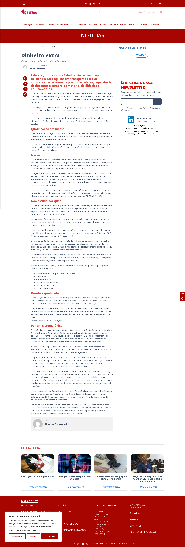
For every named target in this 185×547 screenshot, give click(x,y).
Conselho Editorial (117, 24)
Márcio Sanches (100, 534)
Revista (132, 24)
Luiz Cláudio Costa (102, 531)
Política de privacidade (143, 532)
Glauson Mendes (101, 522)
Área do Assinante (152, 3)
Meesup (134, 519)
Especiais (81, 24)
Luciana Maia (99, 529)
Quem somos (28, 505)
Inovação (39, 24)
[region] (33, 527)
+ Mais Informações (37, 486)
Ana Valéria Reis (100, 516)
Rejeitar (33, 536)
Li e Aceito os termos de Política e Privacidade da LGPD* (142, 109)
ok (157, 101)
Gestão (50, 24)
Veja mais (141, 55)
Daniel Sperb (99, 519)
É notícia (135, 513)
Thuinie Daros (136, 507)
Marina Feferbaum (137, 505)
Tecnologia (62, 24)
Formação (27, 24)
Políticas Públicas (97, 24)
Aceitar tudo (49, 536)
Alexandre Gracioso (102, 514)
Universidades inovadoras (72, 530)
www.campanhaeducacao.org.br (46, 320)
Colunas (143, 24)
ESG (73, 24)
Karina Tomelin (100, 526)
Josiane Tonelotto (102, 524)
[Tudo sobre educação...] (129, 12)
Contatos (154, 24)
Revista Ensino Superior (35, 511)
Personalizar (17, 536)
